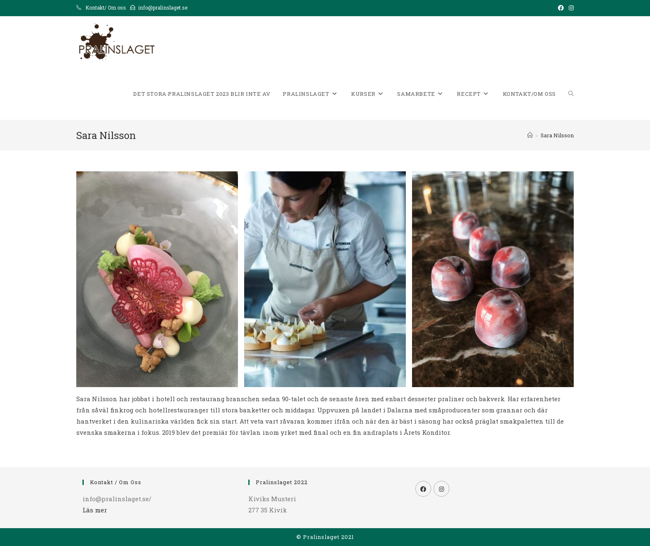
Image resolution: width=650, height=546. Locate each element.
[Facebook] (423, 489)
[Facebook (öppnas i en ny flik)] (560, 8)
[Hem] (530, 135)
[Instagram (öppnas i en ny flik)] (570, 8)
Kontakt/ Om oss (105, 7)
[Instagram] (441, 489)
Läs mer (94, 510)
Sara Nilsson (557, 135)
